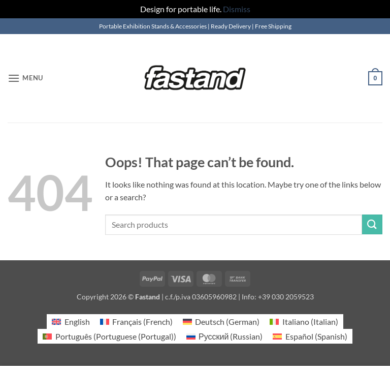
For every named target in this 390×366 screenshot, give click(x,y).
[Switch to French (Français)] (136, 321)
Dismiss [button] (236, 9)
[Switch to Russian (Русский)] (224, 336)
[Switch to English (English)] (70, 321)
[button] (25, 78)
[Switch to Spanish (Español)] (310, 336)
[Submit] (372, 224)
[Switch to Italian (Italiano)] (304, 321)
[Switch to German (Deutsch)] (221, 321)
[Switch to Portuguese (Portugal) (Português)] (109, 336)
